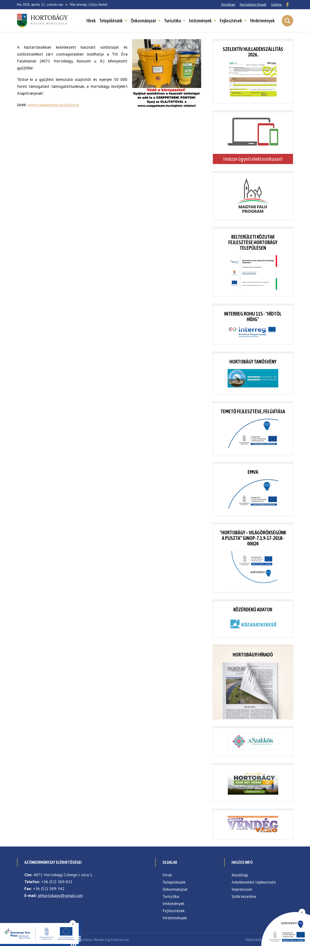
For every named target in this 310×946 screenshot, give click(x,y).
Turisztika (172, 21)
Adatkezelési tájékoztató (254, 882)
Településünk (111, 21)
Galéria (276, 4)
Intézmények (200, 21)
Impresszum (242, 889)
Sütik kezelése (244, 896)
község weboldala (49, 19)
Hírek (91, 21)
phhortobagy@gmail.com (60, 895)
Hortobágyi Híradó (253, 4)
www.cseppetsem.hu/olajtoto (53, 104)
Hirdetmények (262, 21)
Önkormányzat (143, 21)
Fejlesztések (231, 21)
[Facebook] (287, 4)
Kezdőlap (228, 4)
